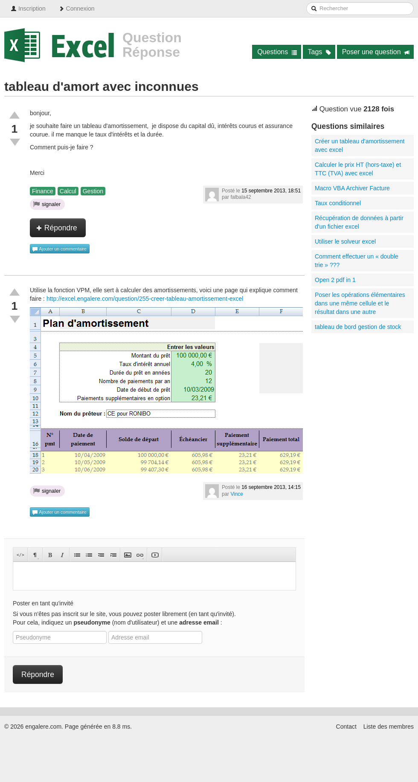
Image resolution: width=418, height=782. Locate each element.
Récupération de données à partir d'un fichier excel (359, 222)
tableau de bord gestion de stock (358, 326)
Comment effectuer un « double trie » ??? (356, 260)
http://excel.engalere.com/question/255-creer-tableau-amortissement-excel (144, 298)
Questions (277, 51)
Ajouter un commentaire (59, 249)
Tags (319, 51)
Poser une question (376, 51)
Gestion (93, 191)
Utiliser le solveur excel (345, 241)
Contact (346, 726)
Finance (42, 191)
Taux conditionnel (338, 203)
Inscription (28, 8)
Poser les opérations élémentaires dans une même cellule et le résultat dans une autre (360, 303)
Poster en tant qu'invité (43, 603)
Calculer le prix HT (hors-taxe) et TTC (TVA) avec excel (358, 169)
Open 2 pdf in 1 (335, 279)
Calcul (68, 191)
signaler (47, 204)
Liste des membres (388, 726)
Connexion (76, 8)
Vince (236, 494)
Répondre (56, 228)
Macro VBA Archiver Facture (352, 188)
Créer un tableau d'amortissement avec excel (359, 145)
